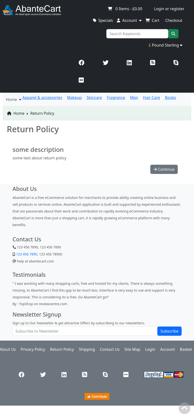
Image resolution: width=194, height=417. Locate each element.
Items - (125, 8)
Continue (164, 169)
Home (16, 113)
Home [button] (13, 99)
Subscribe (169, 331)
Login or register (169, 8)
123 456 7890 (26, 254)
